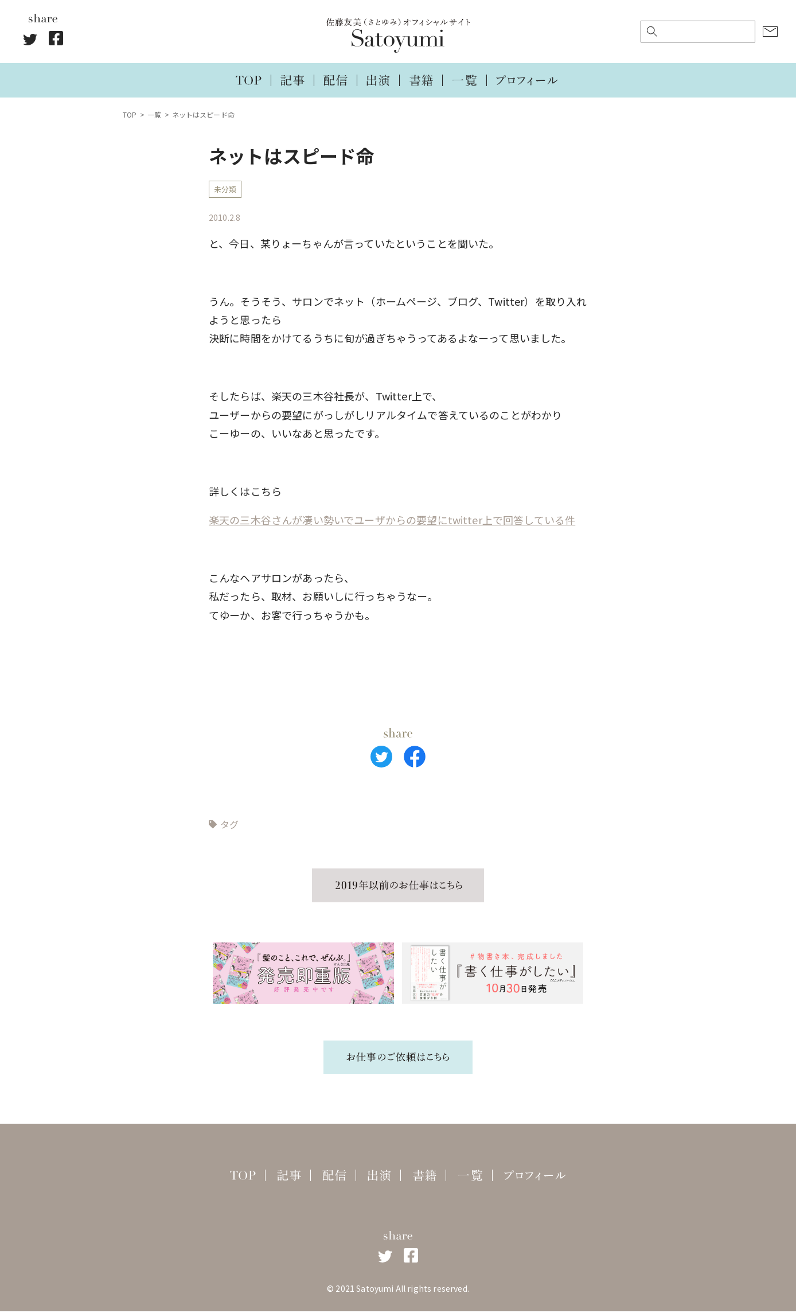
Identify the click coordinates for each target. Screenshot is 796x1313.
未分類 (226, 190)
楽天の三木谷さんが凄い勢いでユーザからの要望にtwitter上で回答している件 (392, 522)
